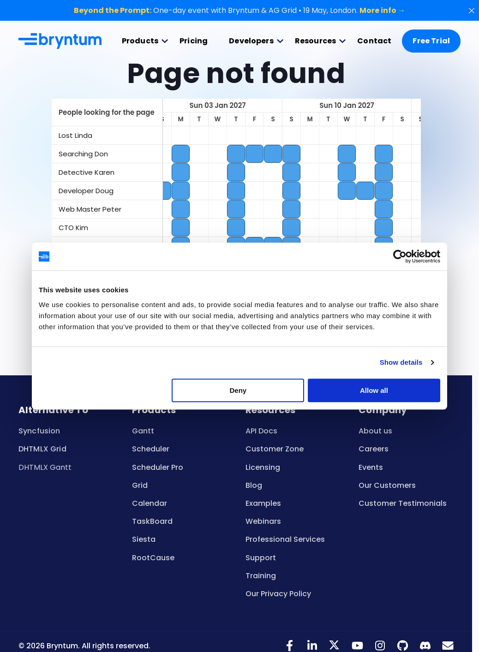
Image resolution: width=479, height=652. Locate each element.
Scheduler (150, 449)
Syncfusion (39, 431)
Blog (253, 485)
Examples (263, 503)
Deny (238, 390)
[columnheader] (107, 112)
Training (260, 575)
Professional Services (285, 539)
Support (260, 557)
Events (371, 467)
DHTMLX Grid (42, 449)
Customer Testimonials (403, 503)
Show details (401, 362)
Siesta (144, 539)
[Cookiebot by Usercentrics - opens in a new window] (399, 256)
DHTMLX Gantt (45, 467)
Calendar (149, 503)
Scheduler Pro (157, 467)
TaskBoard (152, 521)
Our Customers (387, 485)
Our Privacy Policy (278, 593)
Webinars (263, 521)
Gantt (143, 431)
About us (375, 431)
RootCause (153, 557)
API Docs (261, 431)
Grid (140, 485)
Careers (374, 449)
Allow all (374, 390)
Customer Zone (274, 449)
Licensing (262, 467)
